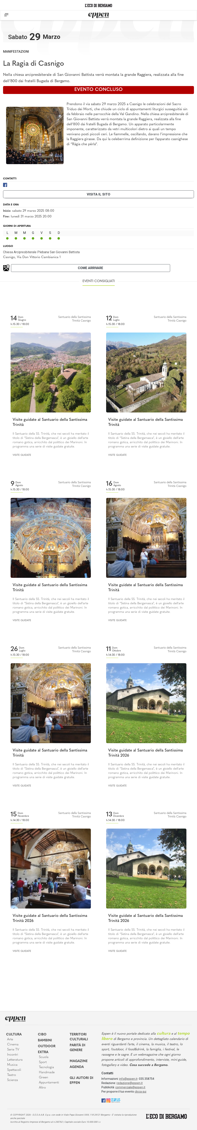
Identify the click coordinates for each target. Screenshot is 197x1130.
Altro (42, 1087)
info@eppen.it (128, 1078)
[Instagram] (108, 1100)
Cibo (42, 1034)
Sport (43, 1062)
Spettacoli (14, 1070)
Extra (43, 1052)
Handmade (47, 1072)
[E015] (115, 1100)
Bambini (45, 1040)
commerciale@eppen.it (130, 1087)
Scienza (12, 1080)
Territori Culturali (79, 1037)
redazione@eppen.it (130, 1083)
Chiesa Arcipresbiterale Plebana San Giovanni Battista (41, 252)
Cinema (13, 1044)
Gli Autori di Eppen (81, 1081)
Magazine (79, 1061)
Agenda (77, 1067)
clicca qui (140, 1091)
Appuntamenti (49, 1082)
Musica (12, 1065)
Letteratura (15, 1059)
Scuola (43, 1057)
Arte (10, 1039)
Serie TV (13, 1049)
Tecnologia (46, 1067)
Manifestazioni (16, 51)
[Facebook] (5, 185)
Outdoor (46, 1046)
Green (43, 1077)
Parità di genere (77, 1048)
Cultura (14, 1034)
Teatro (11, 1075)
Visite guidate (22, 455)
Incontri (12, 1054)
